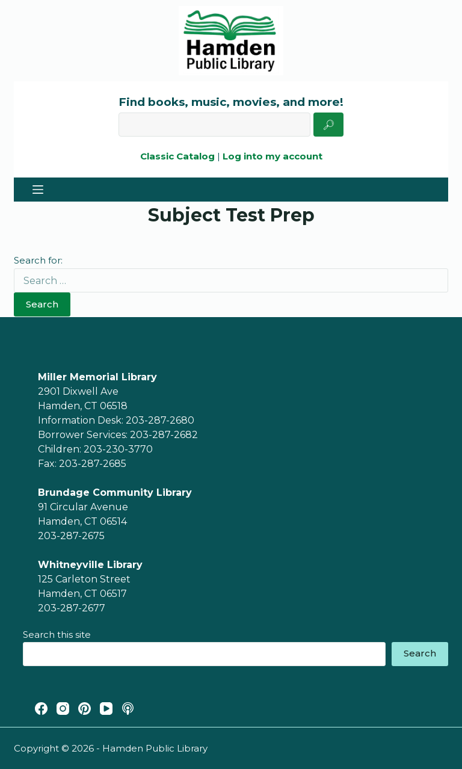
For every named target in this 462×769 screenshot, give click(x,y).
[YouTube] (106, 708)
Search (42, 304)
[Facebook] (41, 708)
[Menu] (37, 189)
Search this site (57, 634)
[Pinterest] (84, 708)
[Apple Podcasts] (128, 708)
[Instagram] (63, 708)
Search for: (38, 260)
